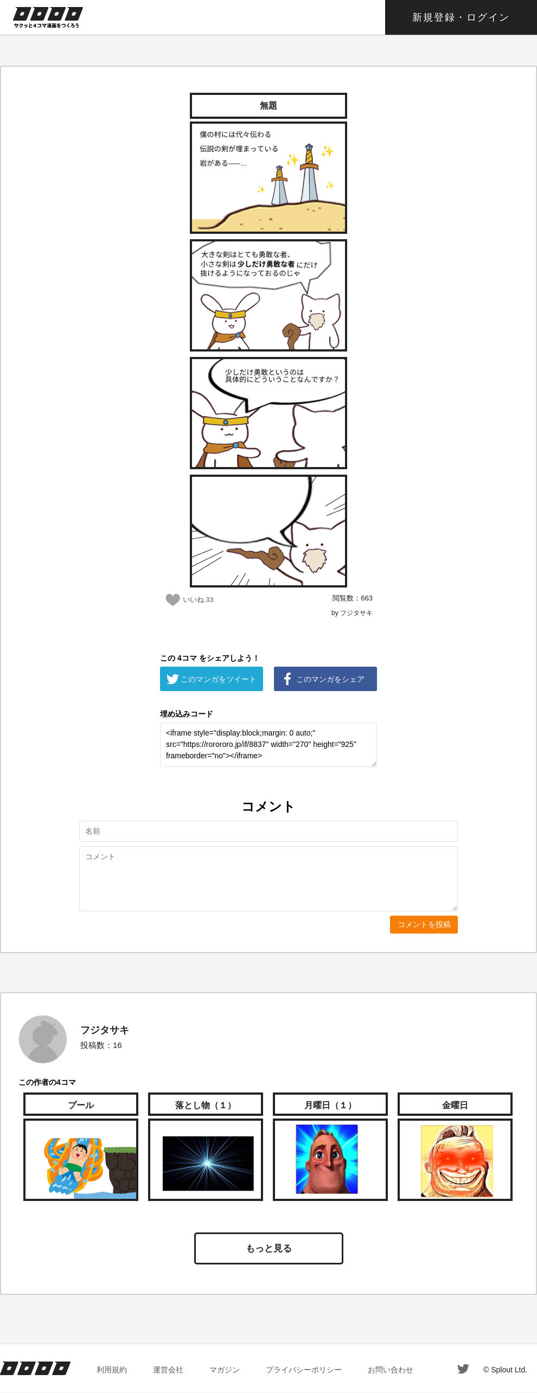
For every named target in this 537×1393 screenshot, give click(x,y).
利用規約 (112, 1369)
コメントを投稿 (424, 924)
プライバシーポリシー (304, 1369)
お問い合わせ (390, 1369)
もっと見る (269, 1248)
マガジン (224, 1369)
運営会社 (168, 1369)
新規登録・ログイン (461, 17)
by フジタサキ (352, 613)
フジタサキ (104, 1030)
